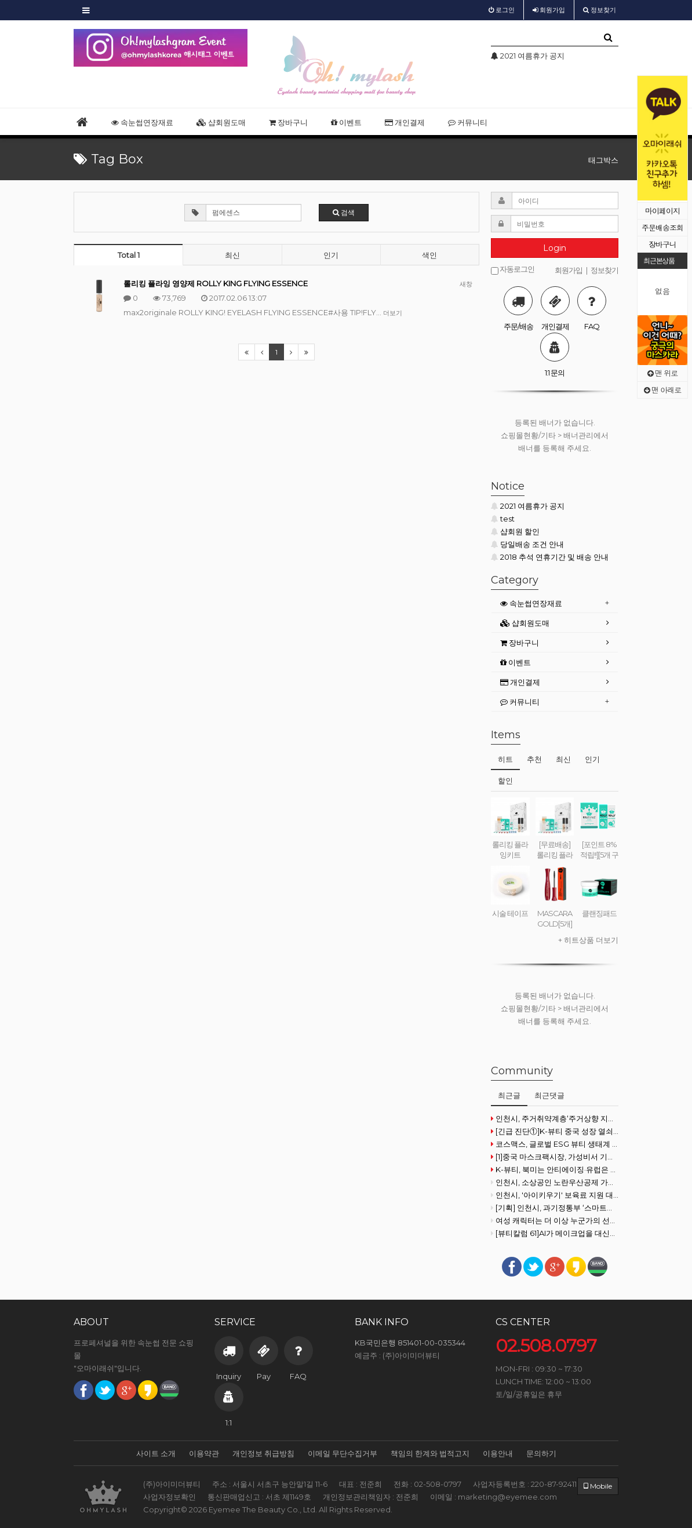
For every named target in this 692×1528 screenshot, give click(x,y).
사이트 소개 (156, 1453)
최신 (232, 255)
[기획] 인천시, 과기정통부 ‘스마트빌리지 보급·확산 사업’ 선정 (554, 1207)
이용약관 (204, 1453)
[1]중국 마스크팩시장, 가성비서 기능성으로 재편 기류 (554, 1156)
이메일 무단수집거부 (342, 1453)
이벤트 (346, 122)
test (503, 518)
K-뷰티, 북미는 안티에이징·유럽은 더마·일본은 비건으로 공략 (554, 1169)
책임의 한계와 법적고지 (430, 1453)
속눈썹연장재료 (142, 122)
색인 (429, 255)
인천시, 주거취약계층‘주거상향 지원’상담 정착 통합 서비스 (554, 1118)
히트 (505, 759)
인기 (330, 255)
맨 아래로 (663, 389)
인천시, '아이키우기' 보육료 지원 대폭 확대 (554, 1194)
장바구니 (662, 244)
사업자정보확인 (169, 1496)
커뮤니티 (467, 122)
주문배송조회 (662, 227)
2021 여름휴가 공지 (527, 505)
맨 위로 (662, 372)
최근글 (509, 1095)
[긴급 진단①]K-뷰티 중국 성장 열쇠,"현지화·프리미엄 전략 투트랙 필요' (554, 1131)
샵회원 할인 (515, 531)
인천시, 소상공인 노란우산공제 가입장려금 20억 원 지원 (554, 1182)
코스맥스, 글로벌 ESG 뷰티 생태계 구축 (554, 1143)
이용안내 (498, 1453)
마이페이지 (662, 210)
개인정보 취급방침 (263, 1453)
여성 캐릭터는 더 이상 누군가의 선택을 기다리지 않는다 (554, 1220)
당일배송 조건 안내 (527, 544)
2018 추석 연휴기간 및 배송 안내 (550, 556)
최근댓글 (549, 1095)
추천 (534, 759)
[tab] (554, 603)
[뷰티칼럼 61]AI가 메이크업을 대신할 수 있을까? (554, 1233)
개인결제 (405, 122)
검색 (344, 212)
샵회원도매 (221, 122)
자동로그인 (512, 270)
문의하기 (541, 1453)
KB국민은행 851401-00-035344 (410, 1342)
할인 (505, 780)
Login (554, 248)
